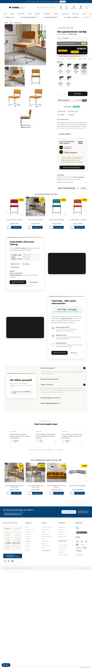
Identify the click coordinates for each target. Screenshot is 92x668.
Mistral (43, 532)
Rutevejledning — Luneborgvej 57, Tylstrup (12, 556)
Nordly (43, 548)
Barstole (27, 550)
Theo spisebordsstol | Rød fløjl (14, 219)
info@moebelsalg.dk (70, 152)
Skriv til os (74, 353)
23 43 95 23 (67, 148)
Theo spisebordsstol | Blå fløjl (56, 219)
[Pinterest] (12, 561)
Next (44, 44)
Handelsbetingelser (64, 554)
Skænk (27, 548)
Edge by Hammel (46, 536)
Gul (83, 69)
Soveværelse (62, 534)
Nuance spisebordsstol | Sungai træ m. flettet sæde (14, 486)
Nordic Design (73, 34)
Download (81, 188)
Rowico (44, 539)
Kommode (28, 546)
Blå (60, 69)
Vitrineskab (28, 541)
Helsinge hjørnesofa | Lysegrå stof (77, 485)
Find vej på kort (33, 282)
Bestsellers (61, 527)
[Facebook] (4, 561)
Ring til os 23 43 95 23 (16, 273)
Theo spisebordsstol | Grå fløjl (35, 219)
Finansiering (62, 550)
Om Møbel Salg (63, 545)
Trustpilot (49, 450)
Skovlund (44, 543)
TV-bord (27, 543)
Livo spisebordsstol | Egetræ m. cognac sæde (35, 486)
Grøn (68, 69)
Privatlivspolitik (28, 568)
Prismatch (61, 552)
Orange (60, 81)
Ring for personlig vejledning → (72, 167)
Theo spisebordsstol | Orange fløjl (77, 219)
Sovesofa (27, 539)
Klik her (62, 1)
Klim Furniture (45, 534)
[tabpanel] (25, 44)
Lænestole (28, 532)
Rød (68, 81)
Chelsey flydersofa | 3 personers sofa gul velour (56, 486)
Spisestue (61, 532)
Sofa (26, 527)
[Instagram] (8, 561)
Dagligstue (61, 529)
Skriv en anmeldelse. (79, 177)
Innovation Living (46, 527)
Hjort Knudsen (45, 529)
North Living (45, 541)
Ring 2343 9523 (68, 512)
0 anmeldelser (60, 175)
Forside (6, 22)
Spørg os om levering (59, 352)
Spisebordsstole (29, 529)
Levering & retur (63, 547)
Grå (76, 69)
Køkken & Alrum (63, 536)
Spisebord (28, 534)
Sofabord (27, 536)
